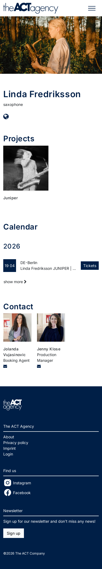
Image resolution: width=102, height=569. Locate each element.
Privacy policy (15, 442)
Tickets (89, 265)
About (8, 437)
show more (15, 281)
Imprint (9, 448)
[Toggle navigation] (92, 8)
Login (8, 454)
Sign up (13, 533)
